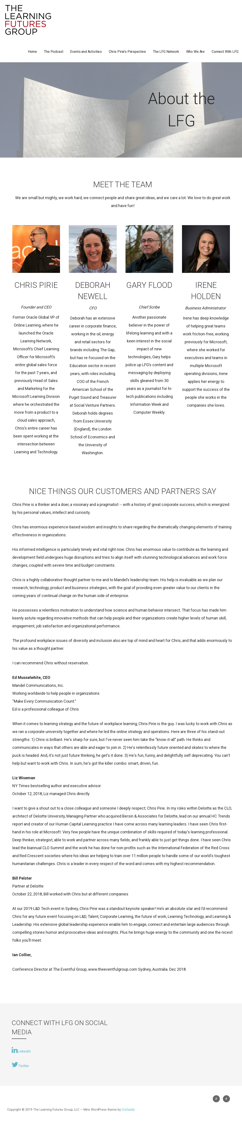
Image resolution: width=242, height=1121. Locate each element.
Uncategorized (216, 1098)
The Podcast (53, 52)
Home (32, 52)
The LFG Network (166, 52)
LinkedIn (21, 1050)
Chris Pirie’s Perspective (127, 52)
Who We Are (195, 52)
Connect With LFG (225, 52)
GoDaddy (128, 1110)
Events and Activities (86, 52)
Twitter (20, 1064)
